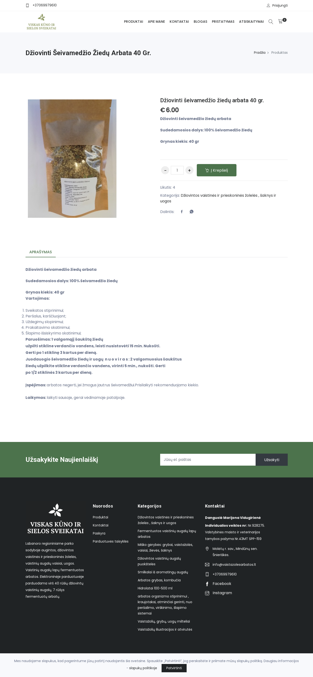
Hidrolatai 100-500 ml (155, 588)
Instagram (218, 593)
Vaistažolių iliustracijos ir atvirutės (165, 629)
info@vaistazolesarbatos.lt (234, 564)
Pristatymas (223, 21)
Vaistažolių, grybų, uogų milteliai (164, 621)
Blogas (200, 21)
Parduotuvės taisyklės (111, 541)
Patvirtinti (174, 668)
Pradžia (260, 52)
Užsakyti (271, 459)
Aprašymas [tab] (40, 252)
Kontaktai (179, 21)
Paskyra (99, 533)
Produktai (133, 21)
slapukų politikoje (143, 668)
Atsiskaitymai (251, 21)
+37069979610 (45, 5)
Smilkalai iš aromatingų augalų (163, 572)
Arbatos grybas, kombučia (159, 580)
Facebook (218, 583)
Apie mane (156, 21)
